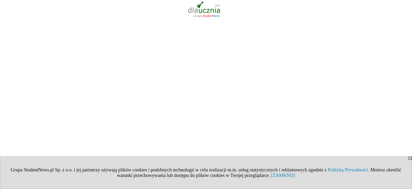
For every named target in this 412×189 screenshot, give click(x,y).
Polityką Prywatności (348, 169)
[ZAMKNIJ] (283, 175)
